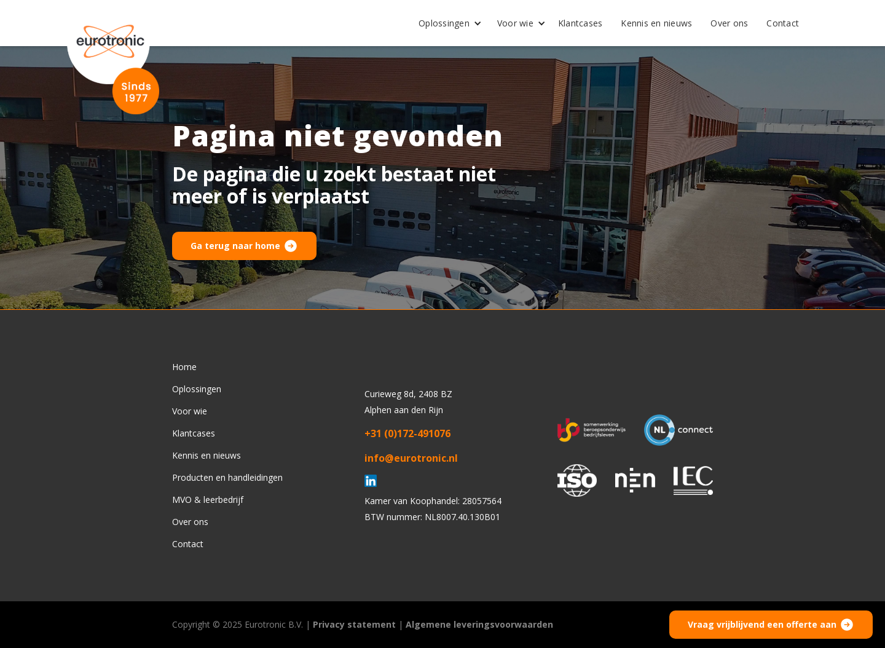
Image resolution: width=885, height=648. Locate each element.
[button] (445, 23)
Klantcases (580, 23)
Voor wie (515, 23)
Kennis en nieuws (656, 23)
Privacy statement (354, 624)
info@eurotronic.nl (411, 458)
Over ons (729, 23)
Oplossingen (444, 23)
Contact (782, 23)
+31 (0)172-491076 (407, 433)
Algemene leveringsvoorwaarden (479, 624)
